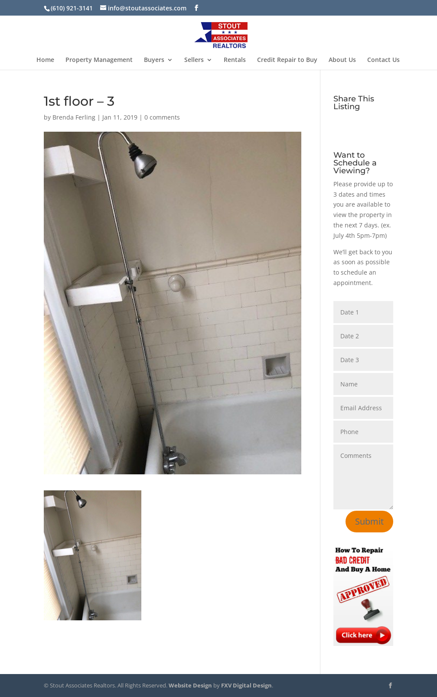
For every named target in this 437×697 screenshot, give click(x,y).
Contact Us (383, 60)
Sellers (194, 60)
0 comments (162, 117)
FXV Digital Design (246, 685)
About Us (342, 60)
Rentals (235, 60)
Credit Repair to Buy (287, 60)
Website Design (190, 685)
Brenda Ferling (73, 117)
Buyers (154, 60)
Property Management (99, 60)
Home (45, 60)
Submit (369, 521)
